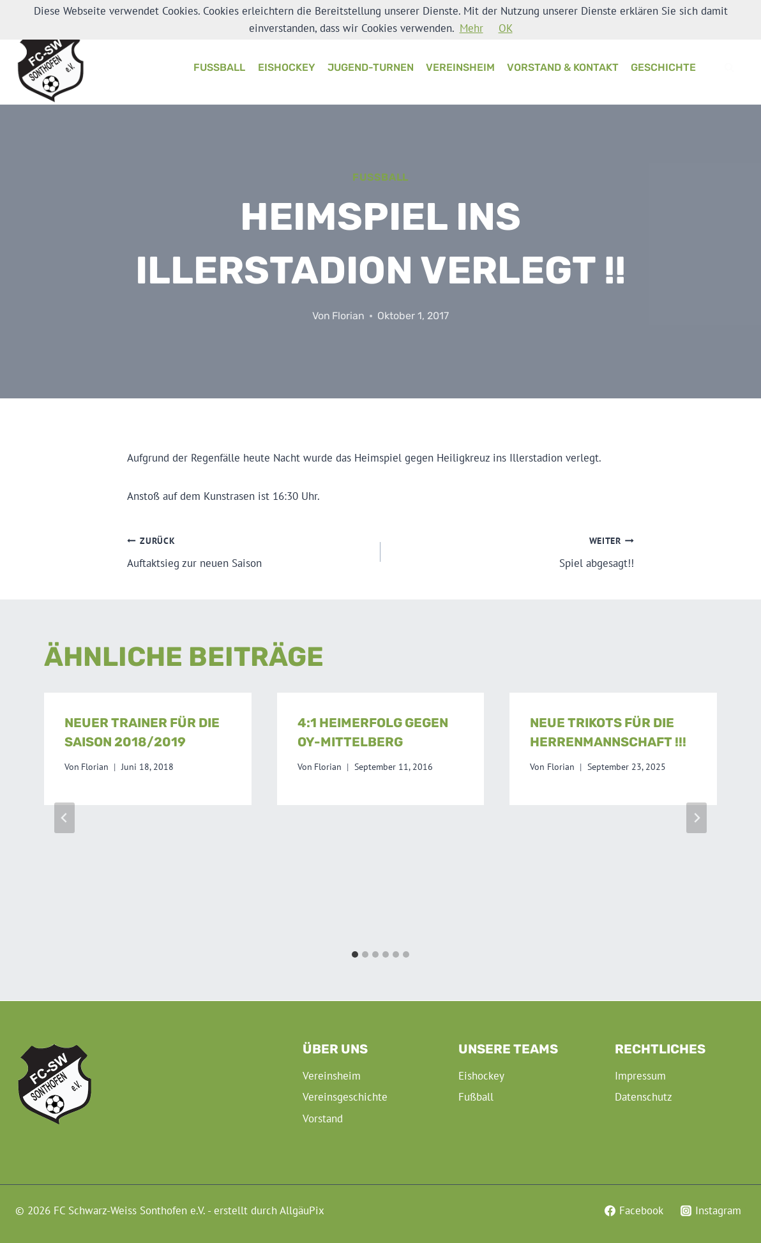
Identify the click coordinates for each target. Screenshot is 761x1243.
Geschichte (663, 67)
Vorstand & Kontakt (563, 67)
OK (506, 28)
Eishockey (286, 67)
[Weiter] (696, 817)
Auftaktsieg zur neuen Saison (248, 551)
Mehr (471, 28)
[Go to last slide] (64, 817)
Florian (348, 316)
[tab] (355, 954)
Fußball (219, 67)
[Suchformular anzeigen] (729, 67)
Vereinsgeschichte (345, 1097)
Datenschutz (643, 1097)
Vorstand (323, 1118)
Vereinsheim (460, 67)
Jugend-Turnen (371, 67)
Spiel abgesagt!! (512, 551)
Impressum (640, 1076)
